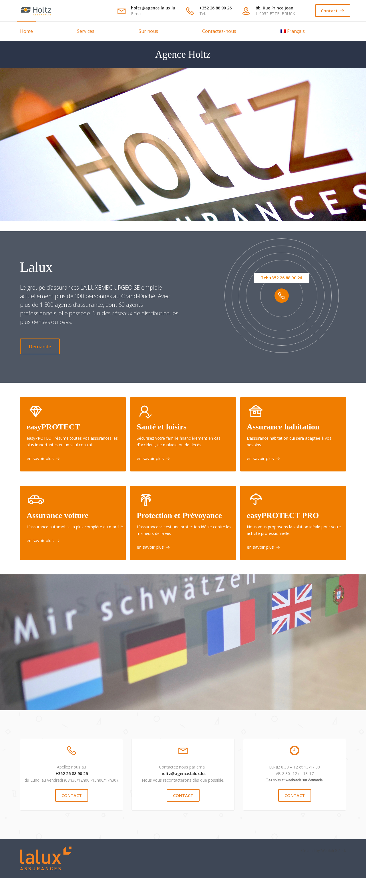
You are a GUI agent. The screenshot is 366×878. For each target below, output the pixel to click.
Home (26, 31)
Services (85, 31)
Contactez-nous (219, 31)
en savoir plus (40, 458)
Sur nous (148, 31)
